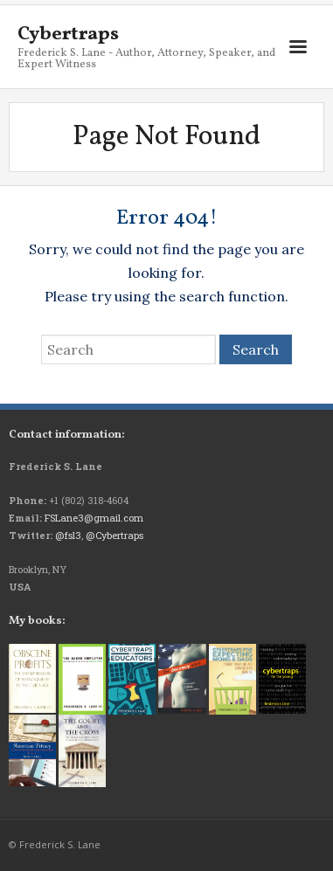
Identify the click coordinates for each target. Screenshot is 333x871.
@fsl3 (68, 535)
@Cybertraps (114, 535)
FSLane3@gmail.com (94, 517)
